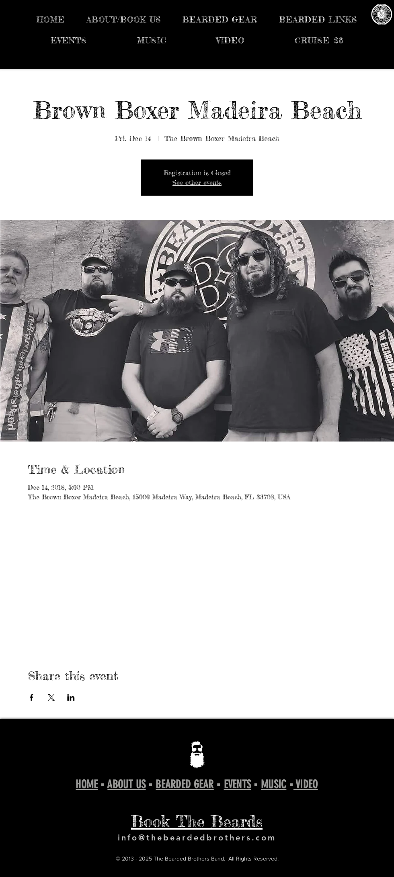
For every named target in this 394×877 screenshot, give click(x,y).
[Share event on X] (51, 697)
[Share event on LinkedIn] (71, 697)
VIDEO (305, 784)
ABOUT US (126, 784)
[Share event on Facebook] (31, 697)
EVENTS (237, 784)
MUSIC (273, 784)
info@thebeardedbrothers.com (197, 837)
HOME (87, 784)
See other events (197, 182)
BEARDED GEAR (184, 784)
